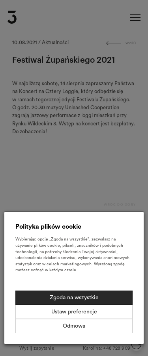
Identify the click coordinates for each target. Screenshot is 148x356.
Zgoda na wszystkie (74, 297)
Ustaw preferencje (74, 312)
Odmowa (74, 326)
